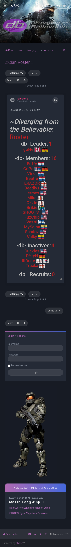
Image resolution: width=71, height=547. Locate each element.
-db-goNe (22, 98)
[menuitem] (15, 5)
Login (11, 336)
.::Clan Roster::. (19, 62)
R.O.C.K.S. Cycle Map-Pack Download (28, 513)
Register (22, 336)
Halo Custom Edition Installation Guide (29, 507)
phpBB (19, 543)
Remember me (19, 365)
